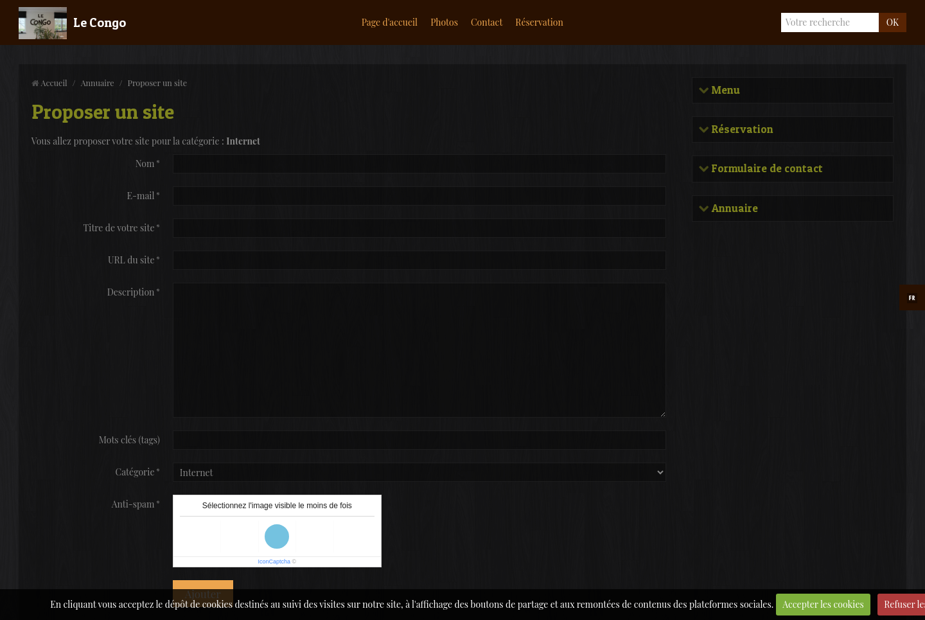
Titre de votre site (119, 228)
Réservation (539, 22)
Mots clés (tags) (129, 440)
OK (892, 22)
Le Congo (99, 22)
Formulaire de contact (766, 169)
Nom (145, 163)
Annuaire (97, 82)
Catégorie (135, 472)
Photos (444, 22)
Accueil (54, 82)
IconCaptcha (274, 561)
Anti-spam (133, 504)
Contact (486, 22)
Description (131, 292)
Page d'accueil (390, 22)
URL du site (131, 260)
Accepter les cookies (823, 604)
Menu (724, 90)
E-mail (140, 196)
